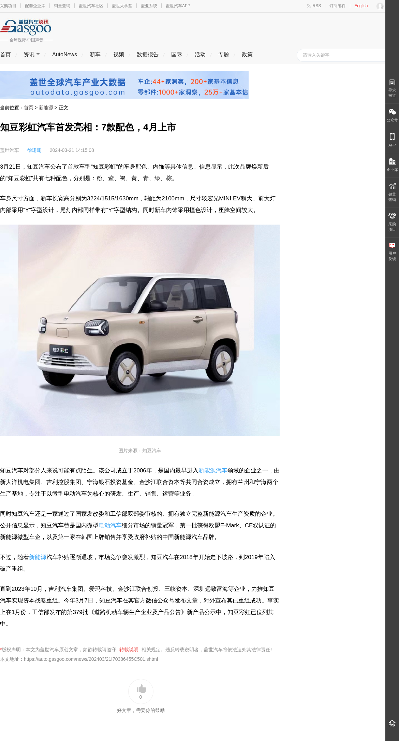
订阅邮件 (337, 5)
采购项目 (8, 5)
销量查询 (62, 5)
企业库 (392, 165)
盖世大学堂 (122, 5)
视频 (118, 54)
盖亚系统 (149, 5)
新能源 (46, 107)
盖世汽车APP (178, 5)
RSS (317, 5)
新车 (95, 54)
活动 (200, 54)
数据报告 (148, 54)
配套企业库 (35, 5)
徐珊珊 (34, 150)
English (361, 5)
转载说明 (128, 649)
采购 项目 (392, 222)
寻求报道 (392, 88)
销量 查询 (392, 192)
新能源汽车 (212, 470)
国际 (176, 54)
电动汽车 (110, 525)
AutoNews (64, 54)
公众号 (392, 115)
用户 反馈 (392, 252)
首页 (5, 54)
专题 (223, 54)
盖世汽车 (9, 150)
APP (392, 140)
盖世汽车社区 (91, 5)
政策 (247, 54)
